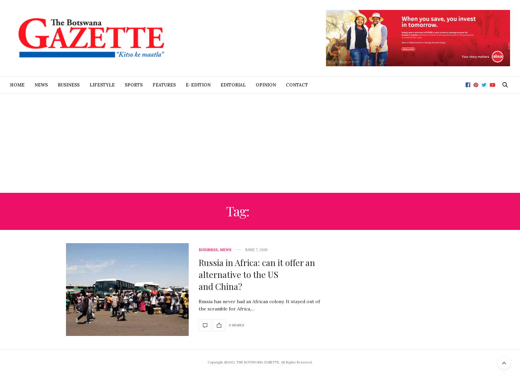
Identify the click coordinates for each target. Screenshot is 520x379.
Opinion (266, 85)
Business (69, 85)
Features (164, 85)
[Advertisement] (260, 143)
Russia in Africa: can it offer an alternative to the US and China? (257, 275)
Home (17, 85)
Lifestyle (102, 85)
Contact (297, 85)
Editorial (233, 85)
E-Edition (198, 85)
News (41, 85)
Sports (134, 85)
